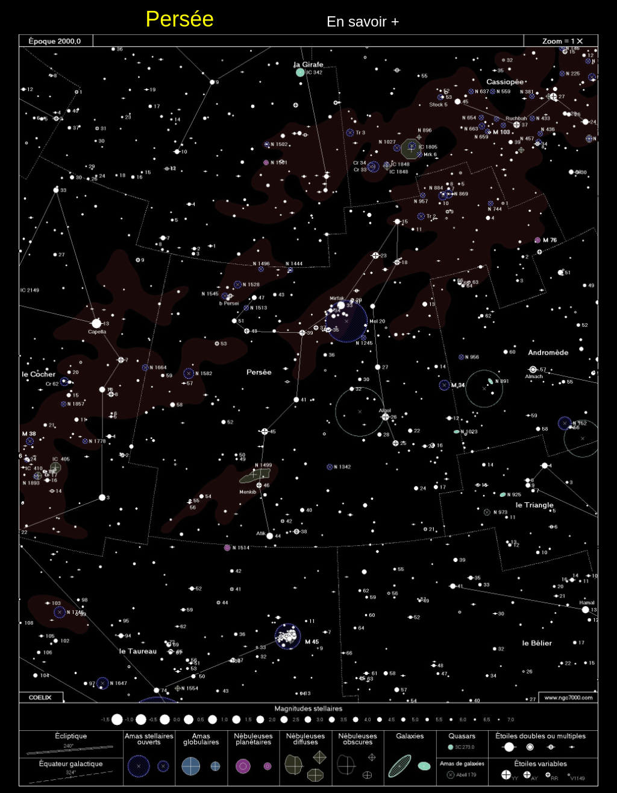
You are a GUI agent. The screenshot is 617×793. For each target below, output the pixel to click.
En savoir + (363, 21)
